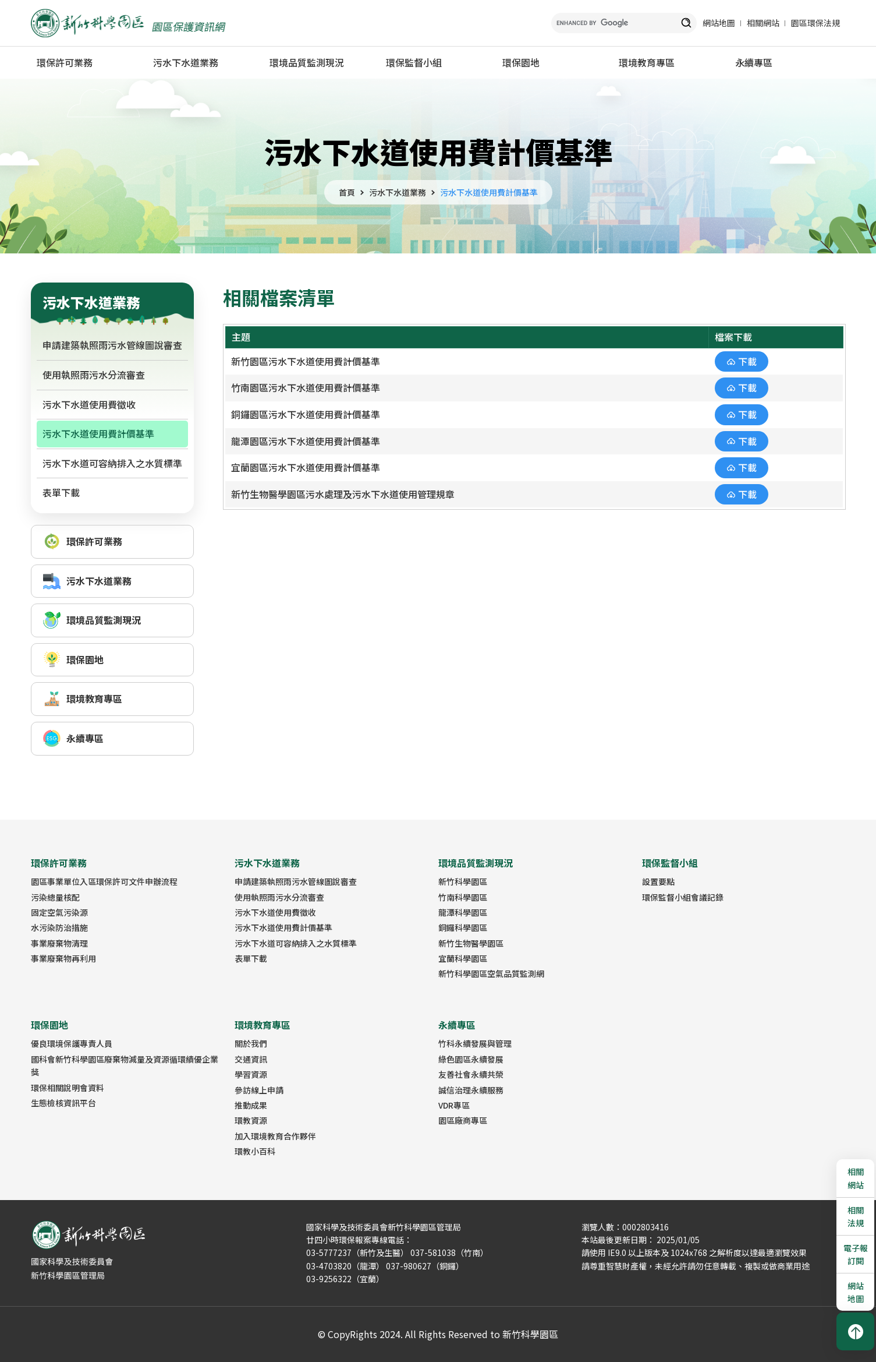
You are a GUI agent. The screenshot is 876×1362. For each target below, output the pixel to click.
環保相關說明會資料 (67, 1087)
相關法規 (855, 1216)
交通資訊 (251, 1059)
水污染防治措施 (59, 927)
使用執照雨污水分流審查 (93, 375)
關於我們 (251, 1043)
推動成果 (251, 1105)
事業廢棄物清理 (59, 943)
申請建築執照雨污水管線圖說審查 (112, 345)
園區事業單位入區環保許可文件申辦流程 (104, 881)
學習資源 (251, 1074)
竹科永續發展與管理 (475, 1043)
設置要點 (658, 881)
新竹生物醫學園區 (470, 943)
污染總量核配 (55, 897)
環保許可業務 (65, 62)
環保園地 (521, 62)
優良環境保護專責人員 (71, 1043)
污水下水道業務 (185, 62)
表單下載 (61, 492)
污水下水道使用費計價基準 (489, 192)
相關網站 (763, 23)
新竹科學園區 (462, 881)
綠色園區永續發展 (470, 1059)
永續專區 (753, 62)
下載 (747, 361)
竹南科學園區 (462, 897)
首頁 (347, 192)
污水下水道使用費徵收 (89, 404)
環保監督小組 (414, 62)
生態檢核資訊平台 (63, 1103)
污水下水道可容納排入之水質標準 (112, 463)
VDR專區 (454, 1105)
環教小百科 (255, 1151)
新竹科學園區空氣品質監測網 (491, 973)
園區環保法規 (815, 23)
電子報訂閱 (855, 1254)
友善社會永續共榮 (470, 1074)
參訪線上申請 (259, 1090)
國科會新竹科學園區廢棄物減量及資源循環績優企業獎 (124, 1065)
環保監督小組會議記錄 (683, 897)
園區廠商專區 (462, 1120)
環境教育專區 (647, 62)
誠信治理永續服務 (470, 1090)
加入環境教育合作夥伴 (275, 1136)
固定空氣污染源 (59, 912)
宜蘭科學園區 (462, 958)
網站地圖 (719, 23)
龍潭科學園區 (462, 912)
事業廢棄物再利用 (63, 958)
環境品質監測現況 (306, 62)
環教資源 (251, 1120)
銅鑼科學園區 (462, 927)
